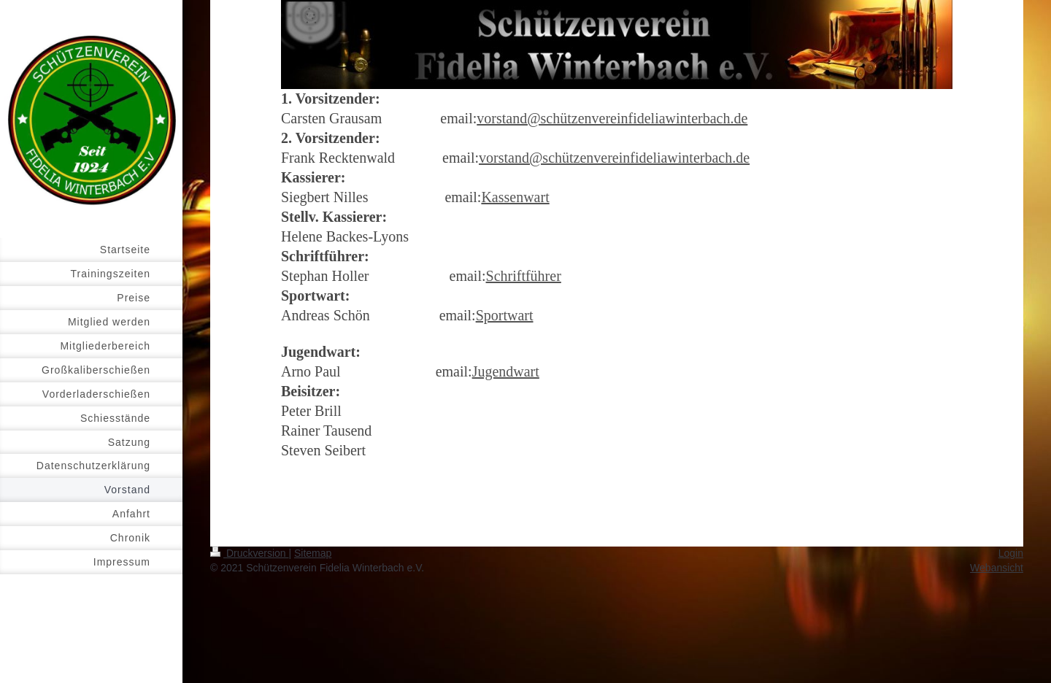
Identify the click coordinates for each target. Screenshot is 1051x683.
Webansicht (996, 568)
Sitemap (312, 553)
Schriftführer (523, 276)
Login (1010, 553)
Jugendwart (505, 371)
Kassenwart (515, 197)
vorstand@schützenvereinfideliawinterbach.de (612, 118)
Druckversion (249, 553)
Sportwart (505, 315)
